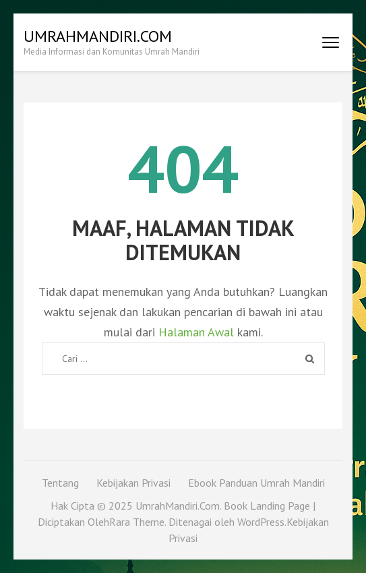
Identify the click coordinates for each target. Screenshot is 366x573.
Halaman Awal (196, 332)
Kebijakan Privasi (133, 482)
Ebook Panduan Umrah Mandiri (256, 482)
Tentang (60, 482)
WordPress (260, 522)
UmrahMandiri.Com (98, 36)
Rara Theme (136, 522)
